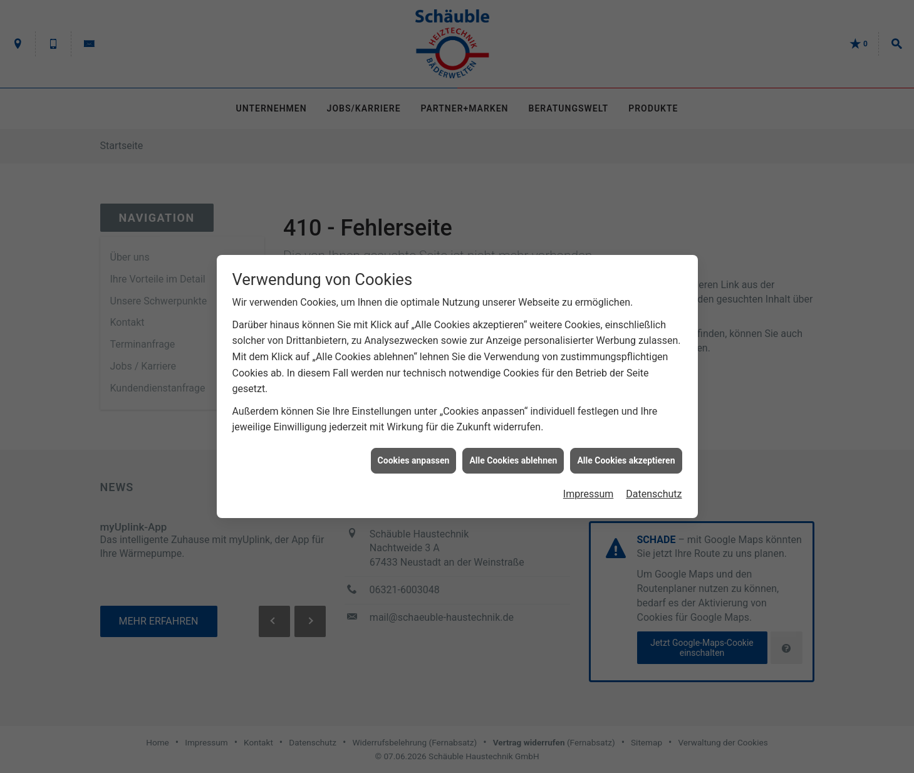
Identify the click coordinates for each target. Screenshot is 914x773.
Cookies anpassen (414, 456)
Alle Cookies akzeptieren (626, 456)
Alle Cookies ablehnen (513, 456)
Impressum (588, 490)
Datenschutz (654, 490)
